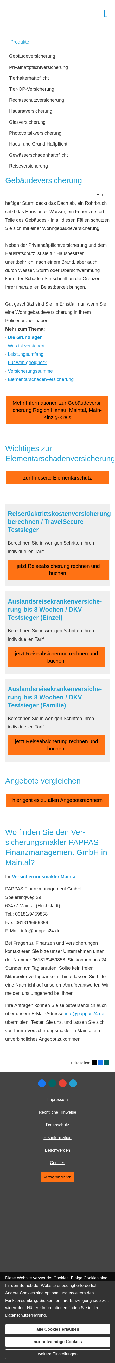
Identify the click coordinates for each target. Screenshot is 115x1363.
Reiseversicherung (28, 166)
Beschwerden (57, 1150)
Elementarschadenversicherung (41, 379)
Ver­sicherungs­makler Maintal (44, 876)
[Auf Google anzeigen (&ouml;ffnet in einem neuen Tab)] (63, 1083)
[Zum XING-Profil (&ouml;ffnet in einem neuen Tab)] (52, 1083)
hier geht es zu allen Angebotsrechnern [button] (57, 800)
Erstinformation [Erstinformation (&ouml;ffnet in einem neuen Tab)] (57, 1137)
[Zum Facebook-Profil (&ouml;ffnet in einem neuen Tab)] (42, 1083)
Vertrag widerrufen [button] (57, 1177)
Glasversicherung (27, 122)
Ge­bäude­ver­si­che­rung (32, 56)
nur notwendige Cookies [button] (58, 1341)
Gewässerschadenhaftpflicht (38, 155)
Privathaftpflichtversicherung (38, 67)
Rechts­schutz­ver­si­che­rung (36, 100)
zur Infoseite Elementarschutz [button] (57, 478)
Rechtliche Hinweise (57, 1112)
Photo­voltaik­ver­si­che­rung (35, 133)
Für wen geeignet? (27, 362)
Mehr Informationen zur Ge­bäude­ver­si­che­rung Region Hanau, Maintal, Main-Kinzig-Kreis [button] (57, 410)
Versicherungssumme (30, 371)
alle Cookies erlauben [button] (57, 1329)
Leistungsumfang (25, 354)
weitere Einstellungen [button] (58, 1354)
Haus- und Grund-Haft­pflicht (38, 144)
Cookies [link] (57, 1163)
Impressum (57, 1099)
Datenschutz (57, 1125)
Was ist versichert (26, 346)
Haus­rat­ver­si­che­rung (30, 111)
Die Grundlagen (25, 337)
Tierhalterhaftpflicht (29, 78)
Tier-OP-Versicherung (31, 89)
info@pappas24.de (84, 1013)
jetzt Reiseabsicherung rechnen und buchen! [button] (58, 569)
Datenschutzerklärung (25, 1315)
